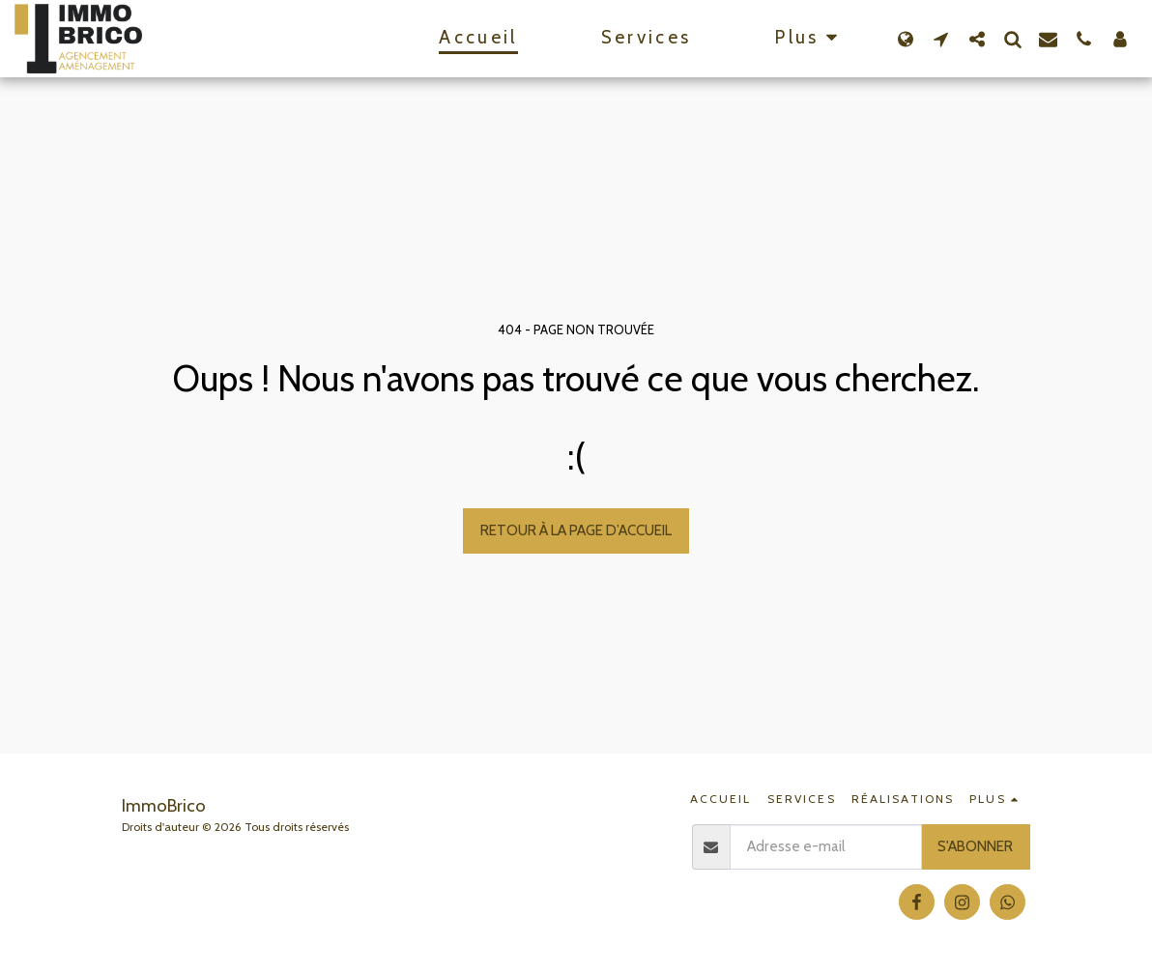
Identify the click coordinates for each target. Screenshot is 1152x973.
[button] (941, 38)
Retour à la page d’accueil (576, 530)
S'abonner (975, 846)
